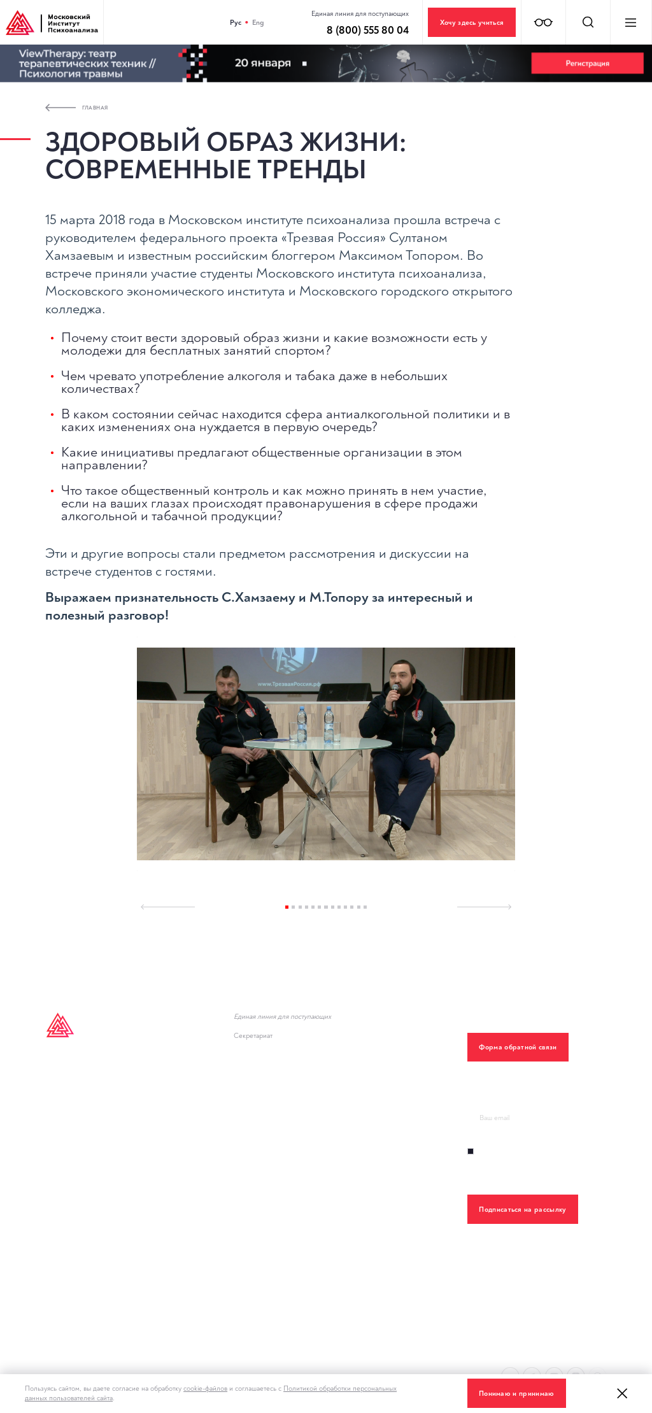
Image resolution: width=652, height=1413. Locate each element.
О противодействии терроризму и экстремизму (324, 1256)
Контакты (62, 1231)
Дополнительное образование (103, 1135)
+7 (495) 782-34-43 (277, 1044)
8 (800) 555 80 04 (275, 1025)
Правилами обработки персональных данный (539, 1174)
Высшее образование (87, 1072)
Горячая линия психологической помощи (312, 1072)
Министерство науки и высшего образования (321, 1135)
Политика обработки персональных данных (316, 1287)
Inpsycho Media (75, 1104)
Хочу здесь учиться (472, 22)
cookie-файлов (205, 1388)
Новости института (270, 1104)
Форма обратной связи (517, 1047)
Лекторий (63, 1167)
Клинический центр (81, 1199)
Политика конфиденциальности (104, 1262)
